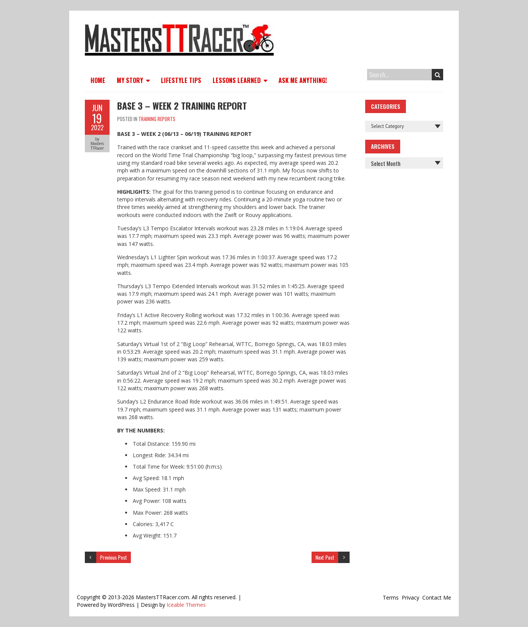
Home (98, 80)
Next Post (324, 557)
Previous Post (113, 557)
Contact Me (436, 597)
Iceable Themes (186, 604)
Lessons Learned (237, 80)
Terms (391, 597)
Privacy (410, 597)
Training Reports (156, 119)
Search (438, 75)
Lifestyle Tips (181, 80)
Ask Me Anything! (302, 80)
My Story (130, 80)
